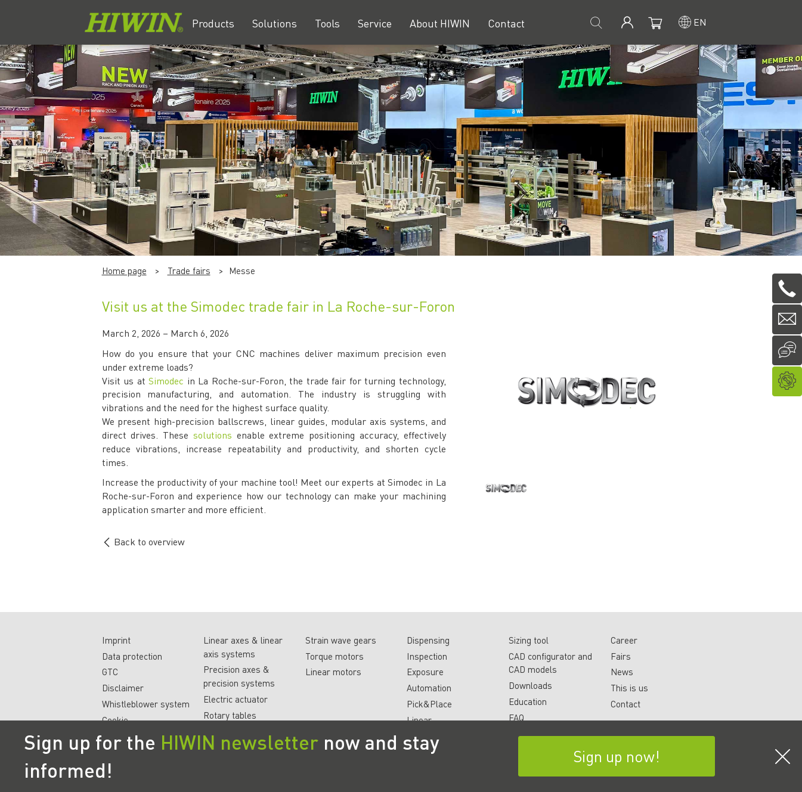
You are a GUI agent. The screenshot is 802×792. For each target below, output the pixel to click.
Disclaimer (123, 688)
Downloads (530, 685)
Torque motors (334, 656)
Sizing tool (529, 640)
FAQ (516, 717)
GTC (110, 672)
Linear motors (333, 672)
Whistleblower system (146, 704)
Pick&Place (429, 704)
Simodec (166, 380)
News (622, 672)
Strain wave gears (340, 640)
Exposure (425, 672)
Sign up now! (616, 756)
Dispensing (428, 640)
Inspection (427, 656)
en (700, 21)
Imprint (116, 640)
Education (528, 701)
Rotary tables (229, 715)
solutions (212, 434)
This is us (629, 688)
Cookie (115, 720)
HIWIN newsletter (239, 741)
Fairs (621, 656)
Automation (429, 688)
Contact (625, 704)
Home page (124, 271)
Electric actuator (235, 699)
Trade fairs (189, 271)
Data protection (132, 656)
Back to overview (143, 541)
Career (624, 640)
